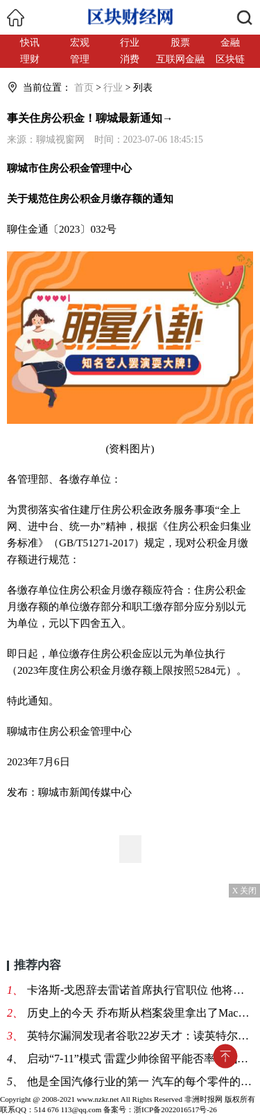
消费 (129, 59)
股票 (180, 42)
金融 (230, 42)
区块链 (230, 59)
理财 (30, 59)
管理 (79, 59)
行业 (129, 42)
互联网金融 (180, 59)
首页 (84, 87)
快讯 (30, 42)
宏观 (79, 42)
